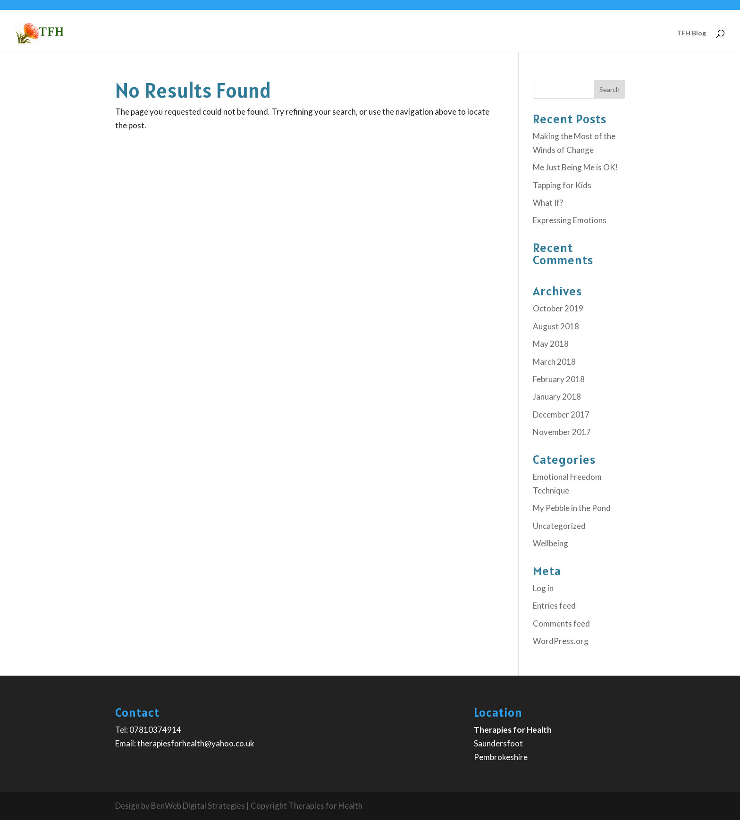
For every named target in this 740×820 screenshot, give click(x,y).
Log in (543, 588)
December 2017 (561, 414)
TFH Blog (691, 33)
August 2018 (556, 326)
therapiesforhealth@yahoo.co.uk (195, 743)
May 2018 (551, 344)
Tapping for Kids (562, 185)
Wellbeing (550, 543)
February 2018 (559, 379)
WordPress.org (561, 641)
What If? (548, 203)
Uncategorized (559, 526)
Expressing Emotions (569, 220)
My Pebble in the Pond (572, 508)
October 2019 (558, 308)
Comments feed (561, 623)
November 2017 (562, 432)
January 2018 (557, 397)
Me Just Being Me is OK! (575, 167)
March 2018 (554, 362)
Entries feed (554, 606)
